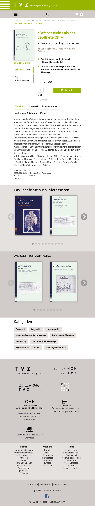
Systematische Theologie (44, 341)
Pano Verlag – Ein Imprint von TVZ (23, 464)
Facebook (47, 460)
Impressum (32, 484)
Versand (29, 411)
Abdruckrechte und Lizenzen (71, 459)
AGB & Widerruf (60, 484)
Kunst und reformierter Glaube (31, 335)
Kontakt (47, 450)
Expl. (40, 95)
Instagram (47, 465)
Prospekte (47, 455)
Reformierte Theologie (63, 335)
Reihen (23, 460)
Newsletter (47, 458)
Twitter (47, 463)
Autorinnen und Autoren (23, 456)
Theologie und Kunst (56, 348)
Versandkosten (71, 463)
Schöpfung (21, 341)
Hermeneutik (53, 329)
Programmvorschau (23, 453)
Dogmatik (20, 329)
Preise (71, 465)
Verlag (48, 453)
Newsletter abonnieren (47, 490)
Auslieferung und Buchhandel (71, 454)
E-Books (24, 473)
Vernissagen (23, 468)
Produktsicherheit (71, 468)
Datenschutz (45, 484)
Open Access (24, 470)
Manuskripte (71, 450)
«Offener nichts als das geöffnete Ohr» (28, 23)
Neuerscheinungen (24, 450)
